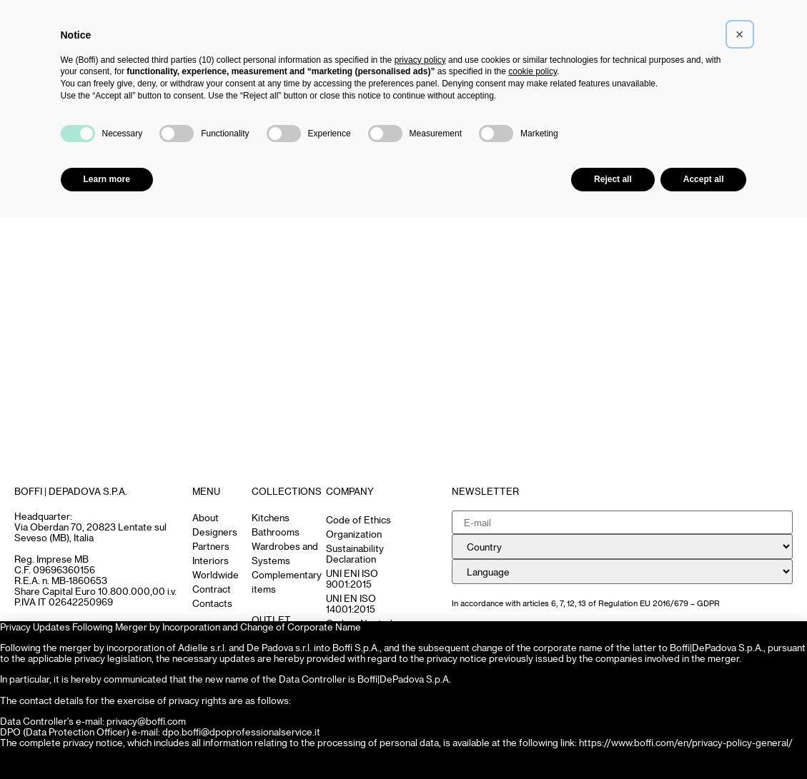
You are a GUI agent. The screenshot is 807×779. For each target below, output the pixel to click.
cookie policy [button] (532, 71)
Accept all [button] (703, 179)
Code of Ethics (358, 519)
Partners (210, 546)
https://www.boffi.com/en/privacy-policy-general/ (686, 742)
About (205, 517)
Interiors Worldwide (215, 567)
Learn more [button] (107, 179)
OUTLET (271, 619)
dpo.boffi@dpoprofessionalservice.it (241, 731)
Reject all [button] (613, 179)
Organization (354, 533)
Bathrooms (275, 531)
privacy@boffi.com (146, 720)
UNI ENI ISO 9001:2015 (352, 578)
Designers (214, 531)
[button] (739, 34)
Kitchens (270, 517)
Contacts (212, 603)
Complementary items (287, 581)
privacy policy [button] (420, 60)
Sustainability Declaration (355, 553)
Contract (211, 588)
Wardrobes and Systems (285, 553)
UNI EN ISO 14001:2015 (351, 603)
